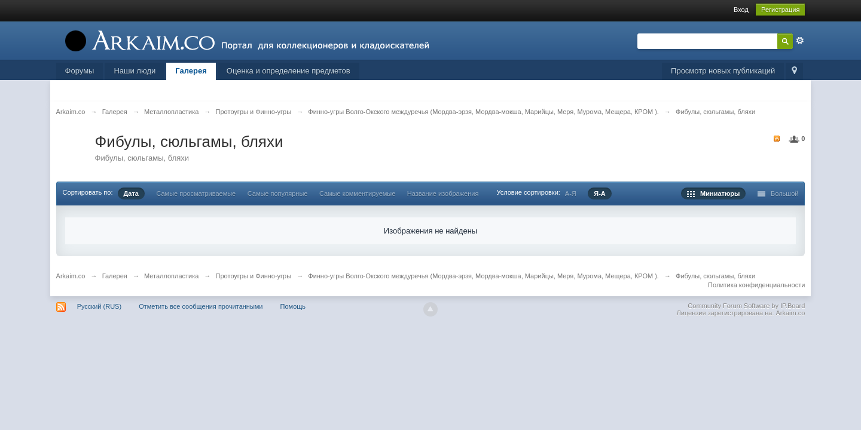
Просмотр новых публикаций (723, 70)
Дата (131, 193)
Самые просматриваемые (196, 193)
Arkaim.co (71, 276)
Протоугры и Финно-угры (254, 276)
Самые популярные (278, 193)
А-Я (570, 193)
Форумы (79, 70)
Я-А (600, 193)
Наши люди (134, 70)
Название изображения (443, 193)
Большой (778, 193)
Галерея (191, 70)
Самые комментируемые (357, 193)
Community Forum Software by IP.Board (746, 305)
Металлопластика (171, 276)
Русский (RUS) (99, 306)
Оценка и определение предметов (288, 70)
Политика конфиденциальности (756, 284)
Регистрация (780, 9)
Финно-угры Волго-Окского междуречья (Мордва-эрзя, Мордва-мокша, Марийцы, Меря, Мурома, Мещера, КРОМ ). (483, 276)
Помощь (293, 306)
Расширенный (800, 40)
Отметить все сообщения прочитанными (200, 306)
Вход (741, 9)
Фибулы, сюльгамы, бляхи (715, 276)
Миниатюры (713, 193)
